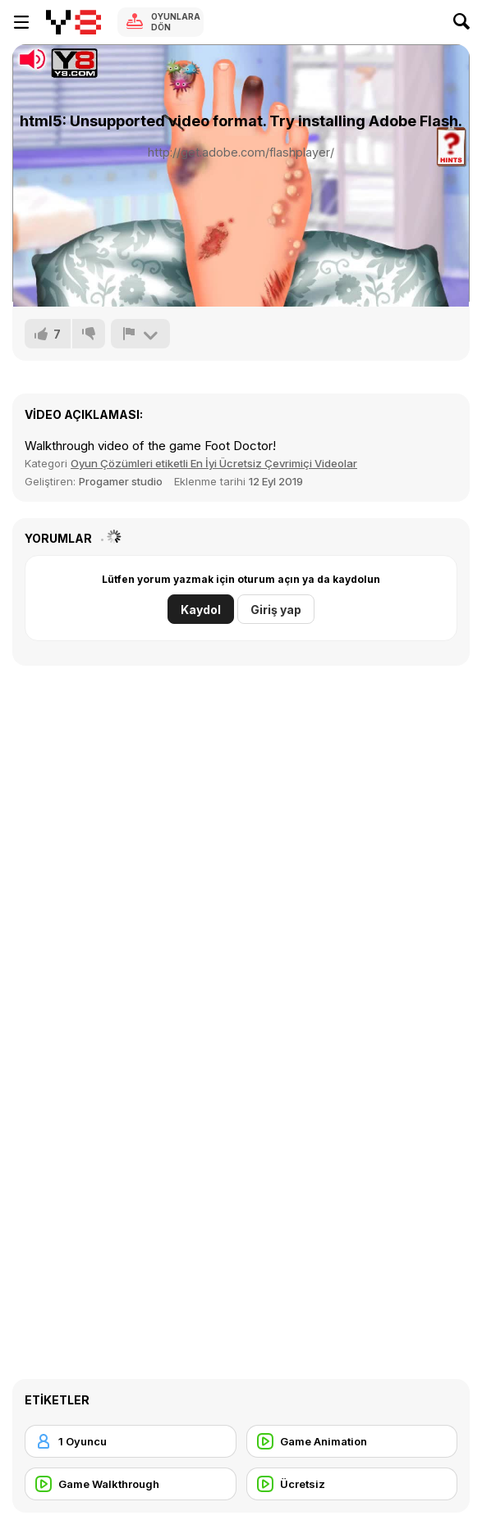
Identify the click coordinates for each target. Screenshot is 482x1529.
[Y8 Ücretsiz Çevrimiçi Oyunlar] (73, 22)
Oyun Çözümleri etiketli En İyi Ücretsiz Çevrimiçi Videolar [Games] (214, 463)
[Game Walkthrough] (130, 1484)
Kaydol (201, 610)
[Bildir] (140, 333)
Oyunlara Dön (175, 21)
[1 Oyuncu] (130, 1441)
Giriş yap (275, 610)
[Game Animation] (352, 1441)
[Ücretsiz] (352, 1484)
